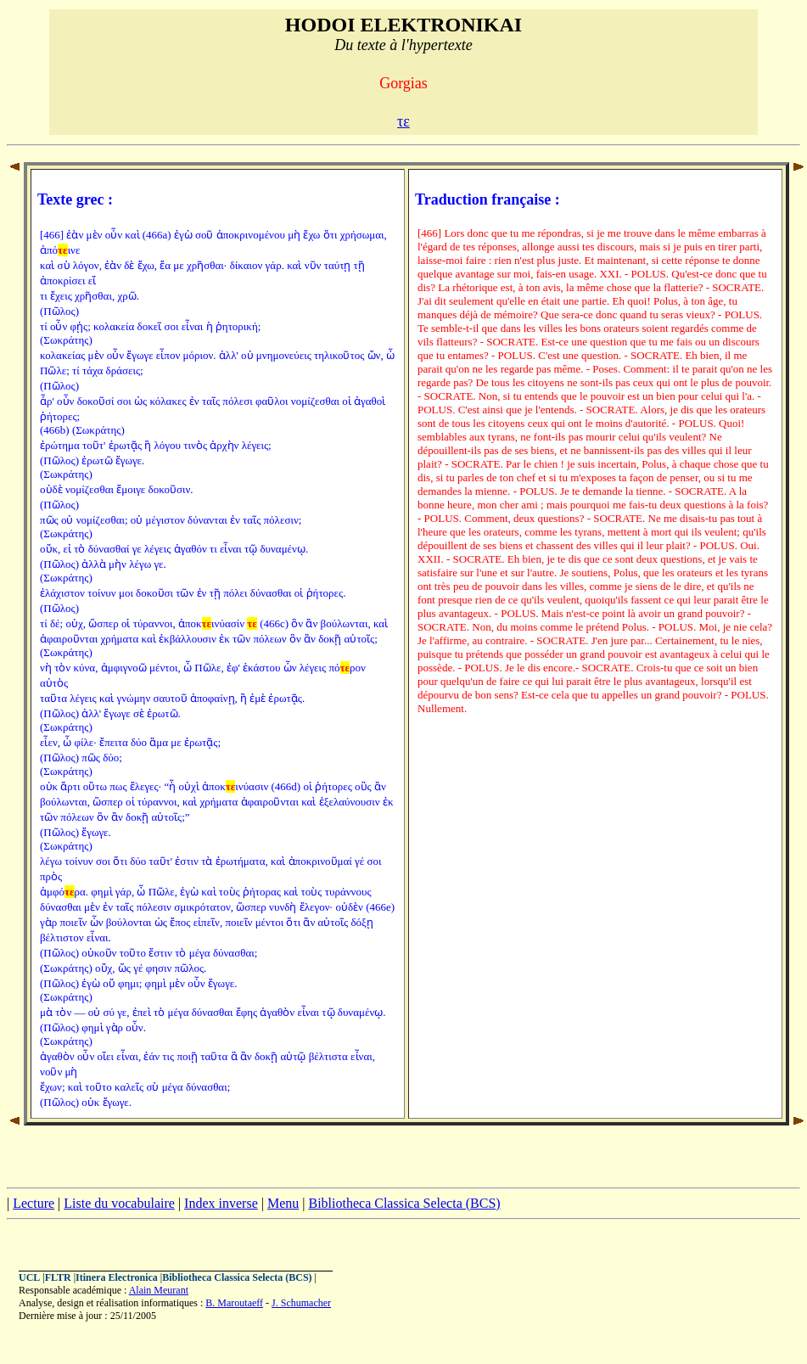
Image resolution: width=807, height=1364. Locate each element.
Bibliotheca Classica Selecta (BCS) (404, 1203)
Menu (283, 1203)
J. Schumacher (301, 1303)
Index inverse (221, 1203)
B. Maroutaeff (234, 1303)
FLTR (58, 1277)
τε (403, 121)
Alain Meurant (158, 1290)
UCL (29, 1277)
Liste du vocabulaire (119, 1203)
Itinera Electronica (117, 1277)
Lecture (33, 1203)
